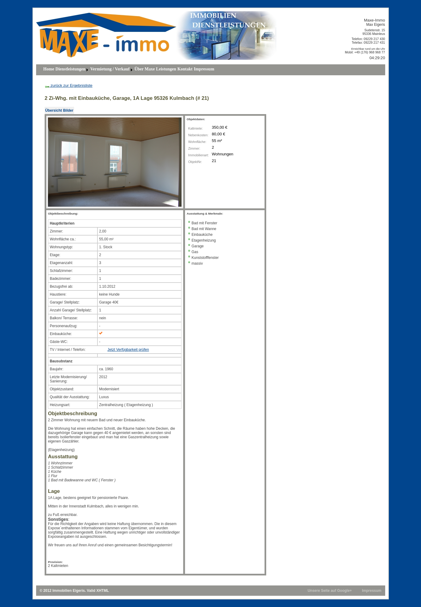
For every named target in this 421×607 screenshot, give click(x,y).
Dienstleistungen (71, 69)
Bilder (68, 110)
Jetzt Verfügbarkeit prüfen (128, 350)
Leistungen (166, 69)
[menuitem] (49, 70)
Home (48, 69)
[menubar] (129, 70)
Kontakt (184, 69)
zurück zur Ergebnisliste (69, 85)
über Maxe (144, 69)
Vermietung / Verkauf (109, 69)
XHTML (102, 590)
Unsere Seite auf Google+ (329, 590)
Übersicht (53, 110)
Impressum (204, 69)
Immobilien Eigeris (69, 590)
